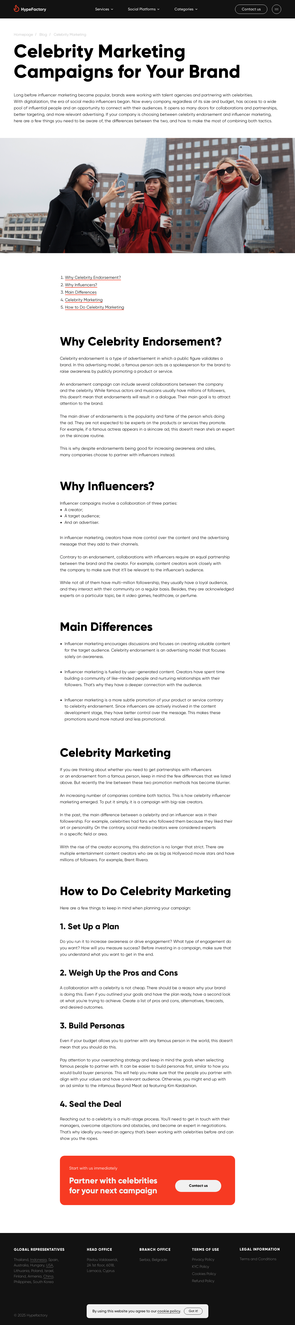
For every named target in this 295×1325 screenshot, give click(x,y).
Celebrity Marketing (70, 34)
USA (49, 1265)
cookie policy (168, 1311)
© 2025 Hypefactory (30, 1315)
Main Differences (81, 292)
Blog (43, 34)
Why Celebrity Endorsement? (93, 277)
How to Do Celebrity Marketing (94, 307)
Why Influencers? (81, 284)
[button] (251, 9)
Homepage (23, 34)
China (48, 1276)
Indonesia (38, 1259)
